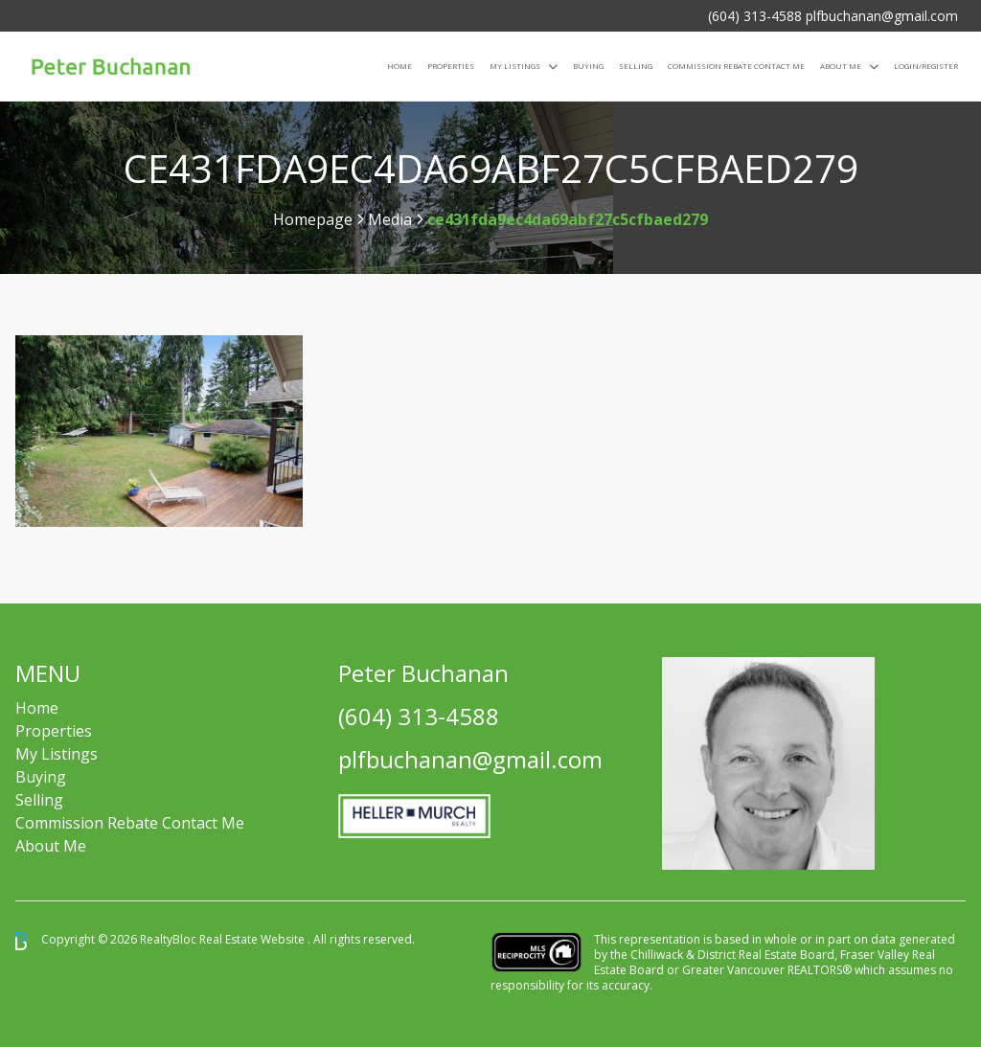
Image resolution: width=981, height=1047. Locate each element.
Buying (588, 65)
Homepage (313, 219)
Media (390, 219)
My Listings (515, 65)
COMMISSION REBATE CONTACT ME (736, 65)
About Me (840, 65)
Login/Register (926, 65)
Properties (450, 65)
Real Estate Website (253, 940)
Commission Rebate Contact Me (129, 822)
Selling (635, 65)
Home (399, 65)
